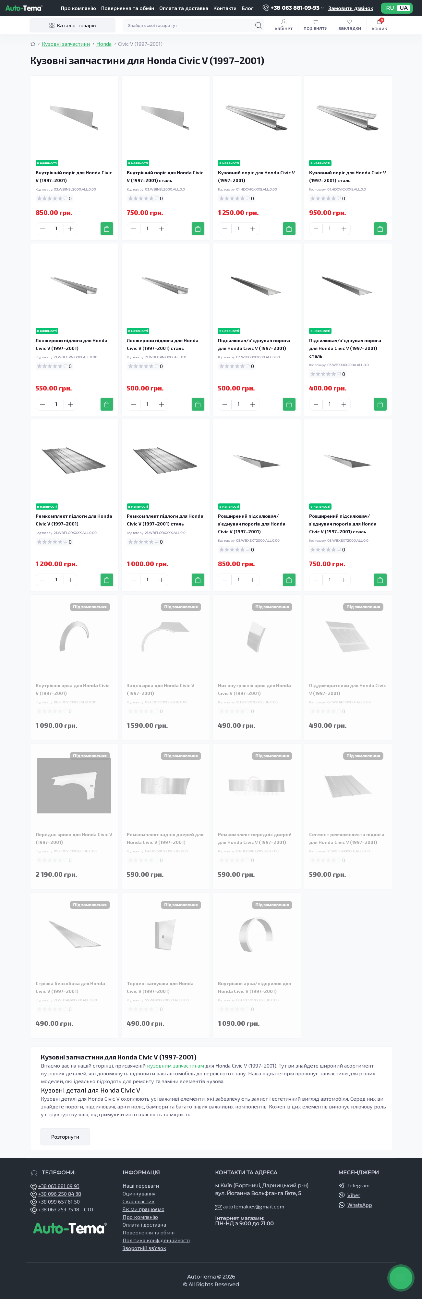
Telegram (358, 1185)
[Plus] (70, 228)
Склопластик (139, 1201)
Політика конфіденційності (156, 1240)
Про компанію (78, 8)
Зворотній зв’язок (144, 1248)
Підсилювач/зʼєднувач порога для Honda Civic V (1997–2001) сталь (345, 348)
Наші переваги (141, 1185)
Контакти (224, 8)
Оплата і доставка (144, 1224)
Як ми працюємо (143, 1209)
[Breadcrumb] (32, 43)
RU (390, 8)
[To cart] (107, 228)
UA (403, 8)
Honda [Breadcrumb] (104, 44)
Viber (353, 1195)
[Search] (258, 25)
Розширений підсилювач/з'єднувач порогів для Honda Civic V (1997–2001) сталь (343, 523)
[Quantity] (56, 228)
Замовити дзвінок (350, 8)
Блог (247, 8)
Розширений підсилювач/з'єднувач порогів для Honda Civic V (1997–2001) (251, 523)
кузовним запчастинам (175, 1065)
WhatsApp (359, 1205)
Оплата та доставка (183, 8)
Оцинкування (139, 1193)
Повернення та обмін (127, 8)
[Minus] (42, 228)
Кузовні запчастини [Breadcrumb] (66, 44)
